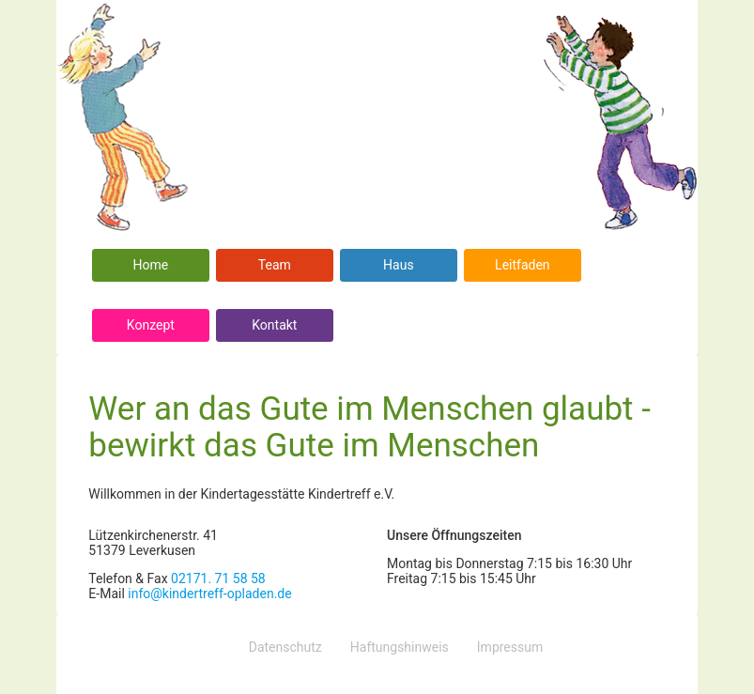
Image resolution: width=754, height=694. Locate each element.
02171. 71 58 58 (218, 578)
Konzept (151, 324)
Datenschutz (285, 647)
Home (151, 264)
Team (274, 264)
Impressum (510, 647)
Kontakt (274, 324)
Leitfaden (522, 264)
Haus (398, 264)
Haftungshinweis (399, 647)
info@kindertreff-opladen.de (209, 593)
